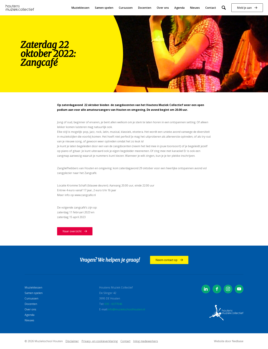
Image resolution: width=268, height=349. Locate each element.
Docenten (144, 8)
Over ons (163, 8)
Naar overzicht (72, 231)
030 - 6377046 (113, 304)
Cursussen (126, 8)
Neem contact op (166, 260)
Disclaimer (72, 341)
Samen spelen (104, 8)
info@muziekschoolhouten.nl (126, 309)
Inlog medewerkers (145, 341)
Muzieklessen (80, 8)
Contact (210, 8)
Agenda (179, 8)
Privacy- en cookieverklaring (100, 341)
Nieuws (195, 8)
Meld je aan (244, 8)
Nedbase (237, 341)
